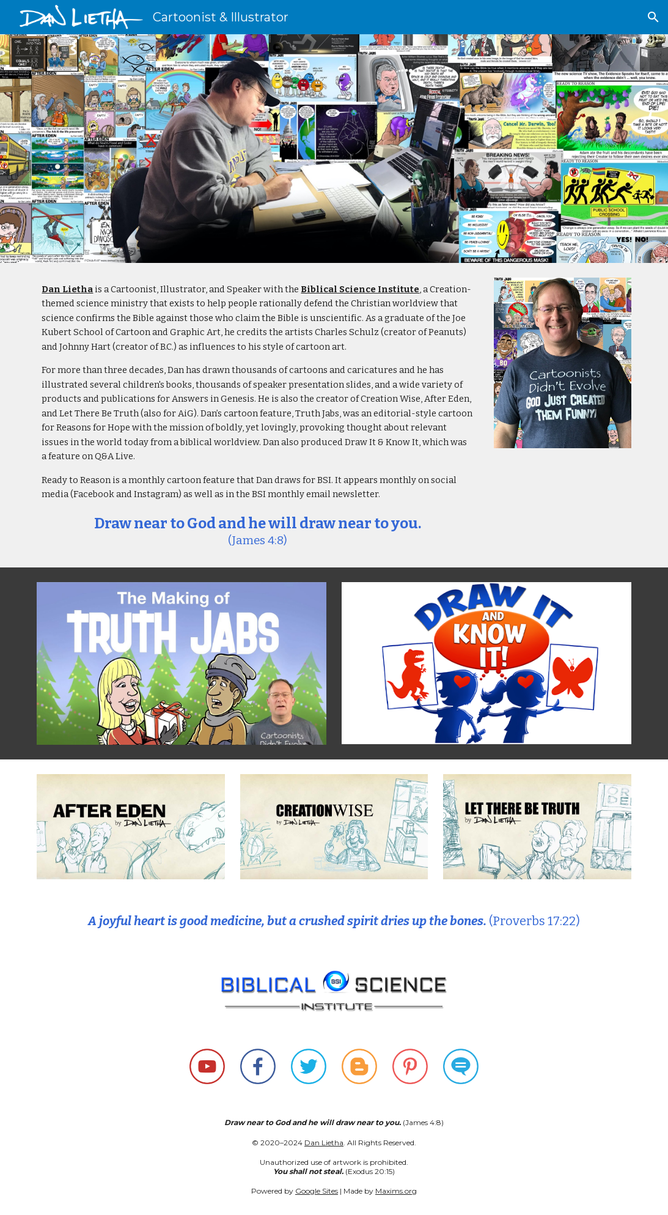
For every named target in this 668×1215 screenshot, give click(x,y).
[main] (258, 415)
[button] (653, 17)
